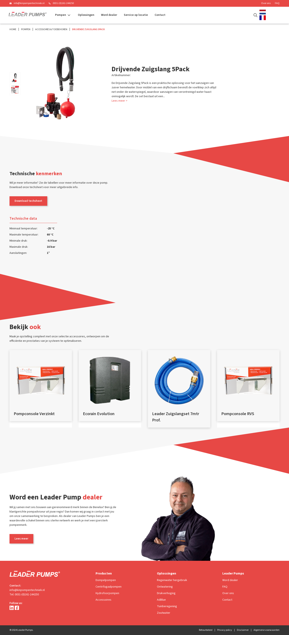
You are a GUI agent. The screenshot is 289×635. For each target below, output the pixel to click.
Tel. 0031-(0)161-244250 (24, 594)
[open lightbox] (14, 77)
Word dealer (109, 15)
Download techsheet (28, 201)
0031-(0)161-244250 (63, 3)
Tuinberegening (167, 606)
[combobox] (263, 12)
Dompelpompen (106, 580)
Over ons (266, 3)
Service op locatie (136, 15)
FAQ (277, 3)
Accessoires (103, 600)
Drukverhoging (166, 593)
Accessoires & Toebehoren (51, 29)
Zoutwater (163, 613)
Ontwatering (165, 587)
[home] (27, 15)
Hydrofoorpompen (107, 593)
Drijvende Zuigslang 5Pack (88, 29)
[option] (263, 17)
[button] (63, 15)
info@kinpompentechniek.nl (29, 3)
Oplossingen (86, 15)
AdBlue (161, 600)
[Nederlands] (263, 12)
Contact (160, 15)
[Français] (263, 17)
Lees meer (21, 539)
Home (12, 29)
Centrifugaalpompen (109, 587)
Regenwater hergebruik (172, 580)
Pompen (25, 29)
